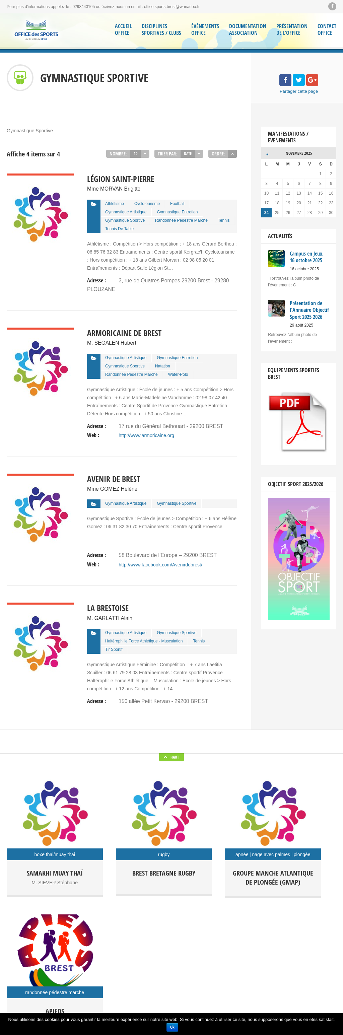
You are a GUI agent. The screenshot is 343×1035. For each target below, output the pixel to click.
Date (188, 153)
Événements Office (205, 30)
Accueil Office (123, 30)
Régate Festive (225, 962)
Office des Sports (196, 952)
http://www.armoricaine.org (146, 429)
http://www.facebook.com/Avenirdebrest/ (160, 554)
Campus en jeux (195, 942)
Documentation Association (247, 30)
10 (136, 153)
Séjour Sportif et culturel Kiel (206, 973)
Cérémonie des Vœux (118, 984)
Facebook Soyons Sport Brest (33, 971)
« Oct (266, 152)
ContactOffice (327, 30)
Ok (172, 1027)
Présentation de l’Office (291, 30)
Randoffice (190, 962)
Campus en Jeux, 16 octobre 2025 (129, 941)
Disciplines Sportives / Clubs (161, 30)
